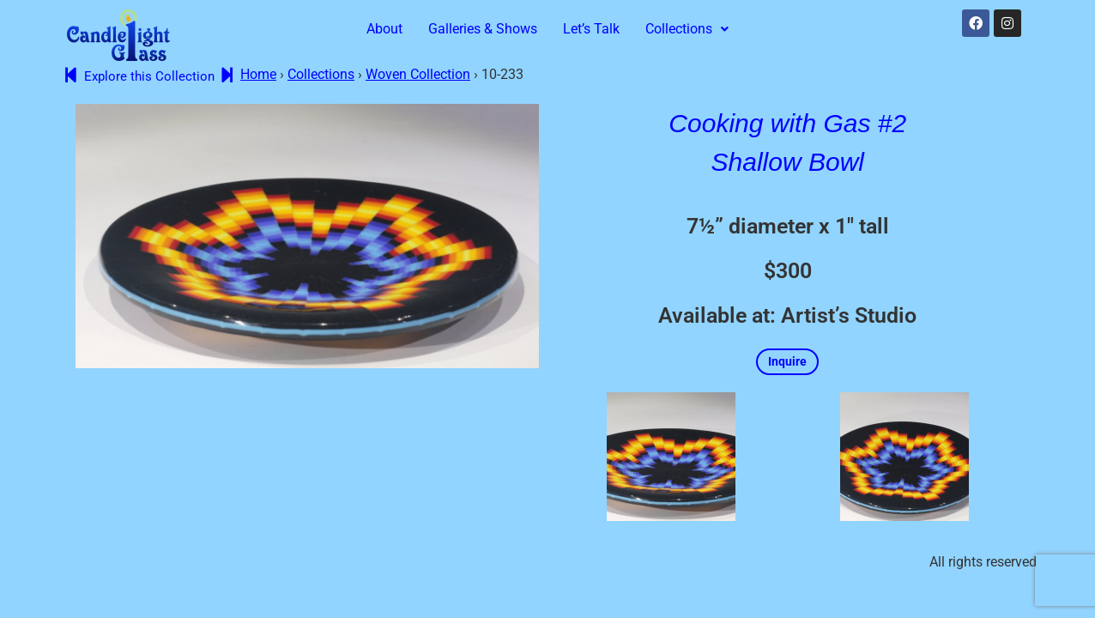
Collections (687, 29)
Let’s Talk (591, 29)
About (384, 29)
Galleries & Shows (482, 29)
